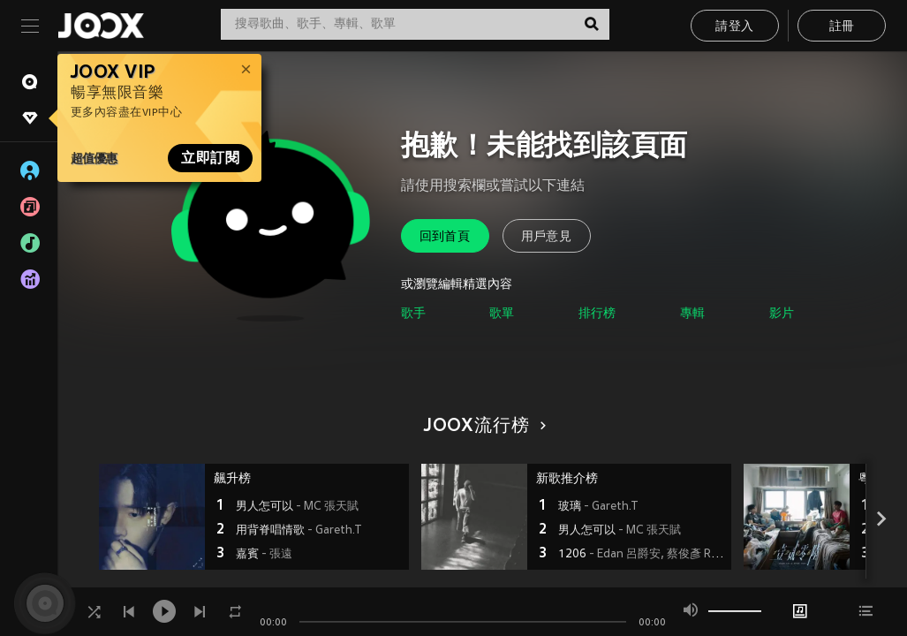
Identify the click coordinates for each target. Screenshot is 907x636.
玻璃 (598, 507)
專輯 (692, 314)
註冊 (842, 27)
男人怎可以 (297, 507)
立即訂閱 (210, 158)
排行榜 (597, 314)
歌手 (413, 314)
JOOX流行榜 (482, 426)
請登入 (734, 27)
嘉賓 (264, 555)
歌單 (501, 314)
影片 (781, 314)
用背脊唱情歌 (298, 531)
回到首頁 (445, 237)
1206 (642, 555)
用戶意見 (546, 237)
